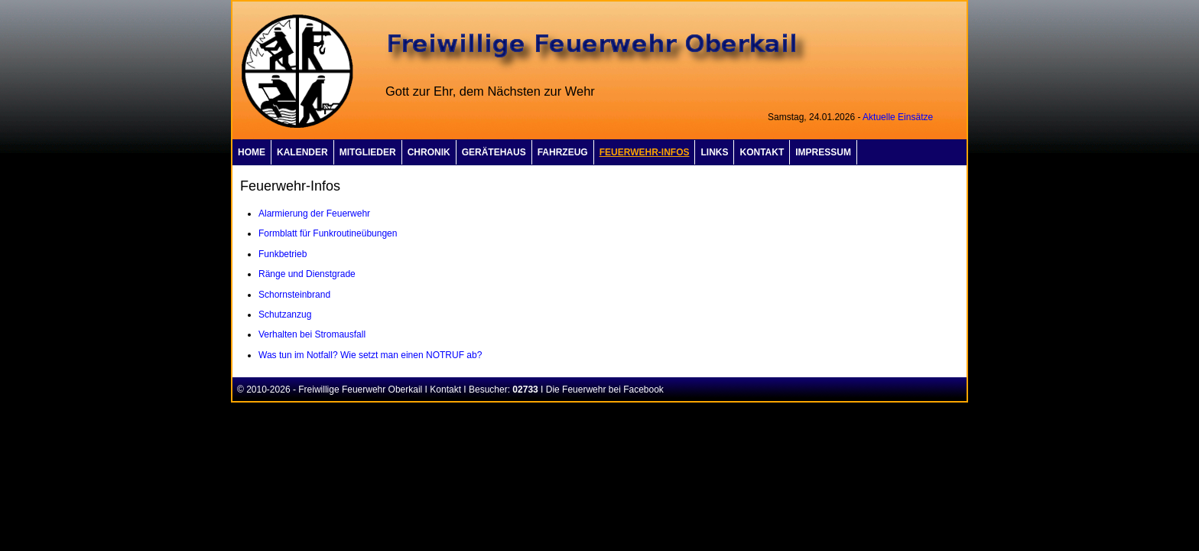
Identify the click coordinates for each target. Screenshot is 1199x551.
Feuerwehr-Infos (645, 152)
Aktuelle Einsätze (898, 117)
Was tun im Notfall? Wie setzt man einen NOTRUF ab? (370, 355)
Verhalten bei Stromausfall (312, 334)
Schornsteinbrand (294, 294)
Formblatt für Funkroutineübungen (327, 233)
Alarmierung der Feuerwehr (314, 213)
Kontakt (445, 389)
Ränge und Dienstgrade (307, 274)
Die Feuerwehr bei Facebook (605, 389)
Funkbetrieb (282, 254)
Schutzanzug (284, 314)
